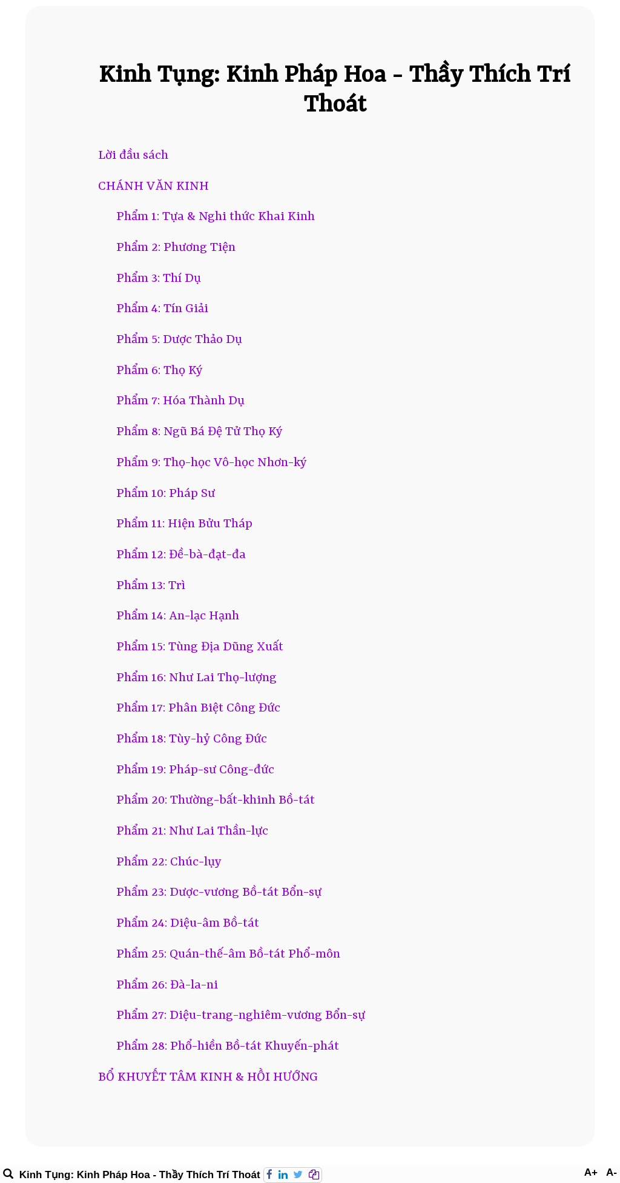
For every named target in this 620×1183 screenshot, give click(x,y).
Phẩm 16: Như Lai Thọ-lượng (196, 678)
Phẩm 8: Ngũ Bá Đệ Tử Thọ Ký (199, 432)
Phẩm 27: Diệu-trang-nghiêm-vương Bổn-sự (240, 1015)
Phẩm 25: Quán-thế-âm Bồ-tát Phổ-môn (228, 954)
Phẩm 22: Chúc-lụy (169, 862)
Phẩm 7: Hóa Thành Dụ (180, 401)
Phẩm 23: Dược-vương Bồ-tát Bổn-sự (219, 892)
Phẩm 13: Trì (150, 586)
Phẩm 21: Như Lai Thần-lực (192, 831)
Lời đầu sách (133, 155)
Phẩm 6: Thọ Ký (159, 371)
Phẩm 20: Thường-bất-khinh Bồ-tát (215, 800)
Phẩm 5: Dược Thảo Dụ (179, 340)
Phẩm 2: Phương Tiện (176, 248)
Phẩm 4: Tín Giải (162, 309)
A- (611, 1172)
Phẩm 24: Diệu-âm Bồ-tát (187, 923)
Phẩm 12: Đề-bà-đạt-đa (181, 555)
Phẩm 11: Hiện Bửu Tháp (184, 524)
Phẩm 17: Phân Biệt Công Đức (198, 708)
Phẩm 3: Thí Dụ (158, 278)
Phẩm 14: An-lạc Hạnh (177, 616)
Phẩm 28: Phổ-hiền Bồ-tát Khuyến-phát (227, 1046)
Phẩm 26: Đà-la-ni (167, 985)
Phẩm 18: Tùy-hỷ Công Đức (191, 739)
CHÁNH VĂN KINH (153, 186)
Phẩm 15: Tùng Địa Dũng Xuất (199, 647)
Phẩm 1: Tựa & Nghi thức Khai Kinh (215, 217)
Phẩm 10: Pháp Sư (165, 494)
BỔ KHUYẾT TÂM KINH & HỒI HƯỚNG (208, 1077)
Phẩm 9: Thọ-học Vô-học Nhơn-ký (211, 463)
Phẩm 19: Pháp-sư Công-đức (195, 770)
